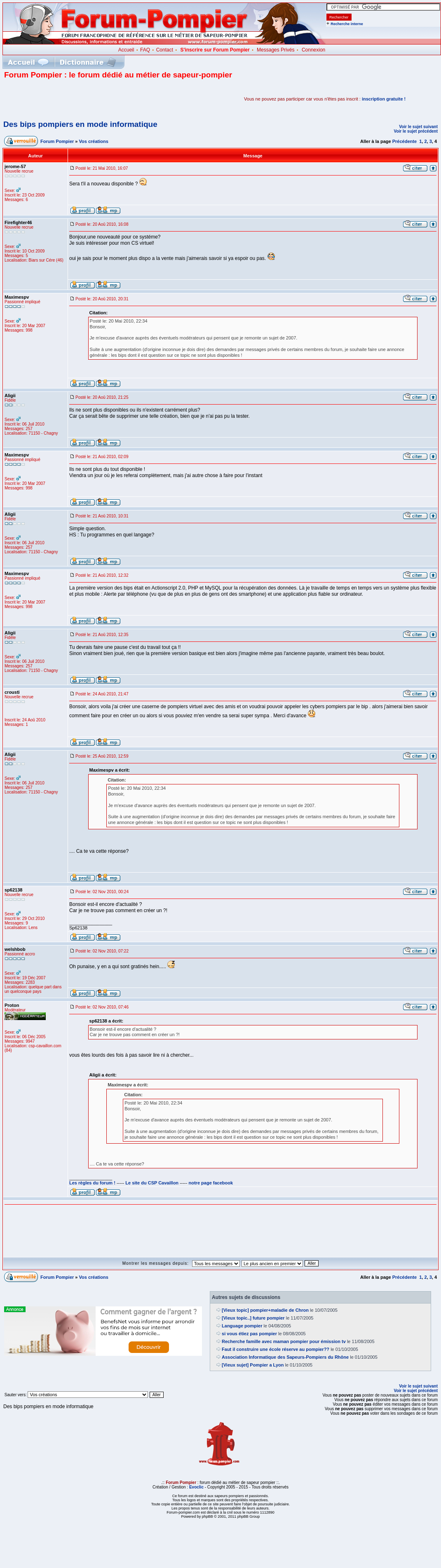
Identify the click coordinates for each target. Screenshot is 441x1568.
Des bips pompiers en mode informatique (80, 124)
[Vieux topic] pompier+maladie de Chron (265, 1310)
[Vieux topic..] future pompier (253, 1317)
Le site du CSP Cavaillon (151, 1182)
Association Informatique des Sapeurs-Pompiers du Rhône (285, 1357)
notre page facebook (211, 1182)
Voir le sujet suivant (418, 126)
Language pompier (242, 1325)
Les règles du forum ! (92, 1182)
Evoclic (196, 1487)
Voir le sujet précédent (416, 131)
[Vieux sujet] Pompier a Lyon (253, 1364)
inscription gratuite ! (384, 98)
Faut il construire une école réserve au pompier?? (275, 1349)
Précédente (404, 141)
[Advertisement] (100, 99)
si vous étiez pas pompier (249, 1333)
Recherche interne (347, 24)
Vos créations (93, 141)
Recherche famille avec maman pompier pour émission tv (284, 1341)
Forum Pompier (57, 141)
